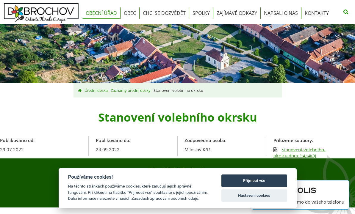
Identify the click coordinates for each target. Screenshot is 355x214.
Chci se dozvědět (164, 13)
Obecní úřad (101, 13)
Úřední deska (96, 90)
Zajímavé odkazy (237, 13)
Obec (130, 13)
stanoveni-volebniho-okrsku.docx (299, 152)
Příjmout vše (254, 180)
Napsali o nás (281, 13)
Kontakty (317, 13)
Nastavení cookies (254, 195)
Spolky (201, 13)
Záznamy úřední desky (131, 90)
